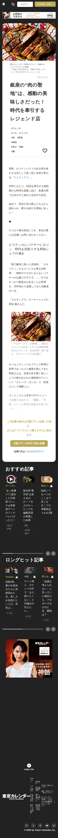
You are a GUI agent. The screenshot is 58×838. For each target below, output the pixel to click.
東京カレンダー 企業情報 (32, 808)
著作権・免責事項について (38, 798)
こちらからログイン (34, 451)
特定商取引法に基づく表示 (38, 807)
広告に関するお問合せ (31, 798)
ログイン (25, 4)
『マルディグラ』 (21, 177)
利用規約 (38, 782)
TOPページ (31, 780)
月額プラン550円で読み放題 (29, 443)
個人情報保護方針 (38, 789)
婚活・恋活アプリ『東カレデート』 (47, 791)
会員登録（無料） (45, 4)
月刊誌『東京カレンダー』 (47, 786)
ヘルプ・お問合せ (31, 788)
